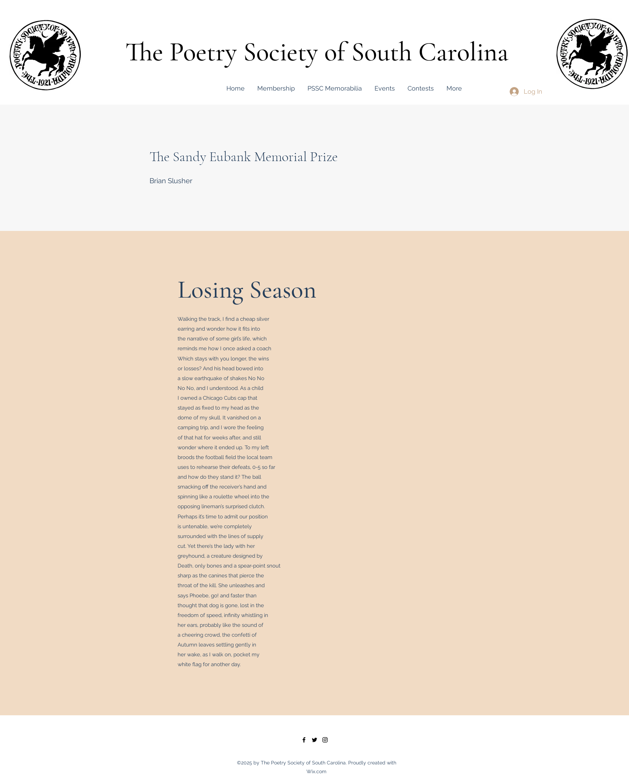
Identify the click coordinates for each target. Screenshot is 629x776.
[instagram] (325, 739)
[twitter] (314, 739)
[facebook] (303, 739)
